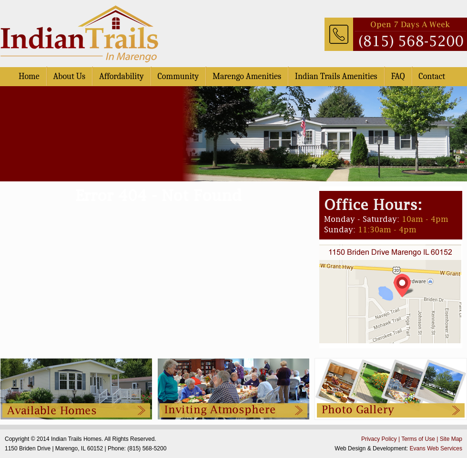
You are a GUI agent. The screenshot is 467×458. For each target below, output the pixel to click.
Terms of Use (418, 439)
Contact (431, 76)
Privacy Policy (379, 439)
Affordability (121, 76)
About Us (69, 76)
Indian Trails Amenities (336, 76)
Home (29, 76)
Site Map (451, 439)
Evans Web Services (436, 448)
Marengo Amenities (247, 76)
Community (178, 76)
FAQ (398, 76)
